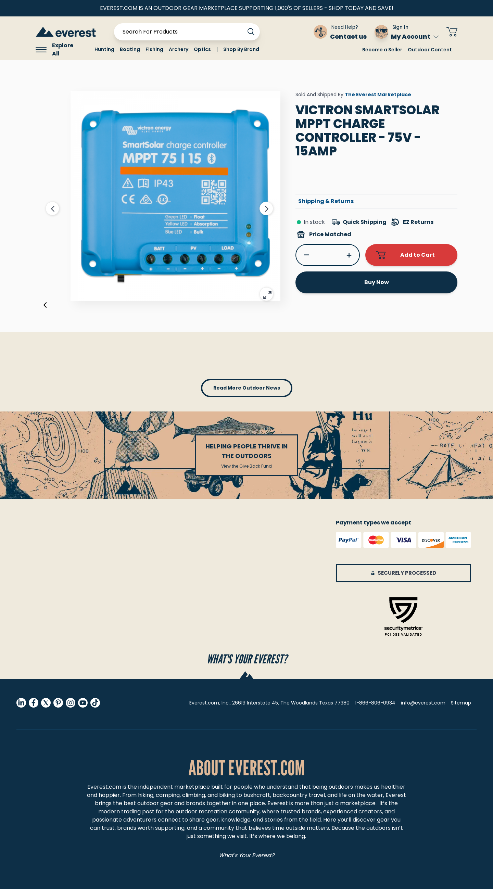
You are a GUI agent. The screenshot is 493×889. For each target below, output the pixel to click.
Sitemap (461, 702)
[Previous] (45, 306)
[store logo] (66, 32)
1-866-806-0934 (375, 702)
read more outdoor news (246, 387)
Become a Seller (382, 49)
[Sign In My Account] (407, 31)
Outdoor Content (430, 49)
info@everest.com (423, 702)
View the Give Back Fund (246, 466)
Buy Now (376, 282)
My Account (415, 36)
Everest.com (104, 787)
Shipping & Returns (326, 201)
